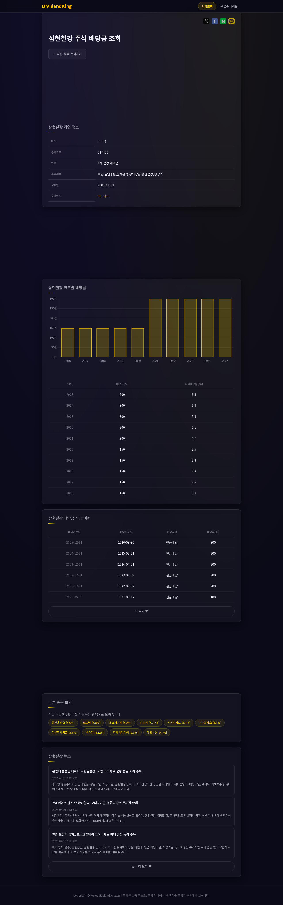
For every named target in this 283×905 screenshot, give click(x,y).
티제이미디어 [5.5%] (125, 732)
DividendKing (57, 6)
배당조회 (207, 6)
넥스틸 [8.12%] (95, 732)
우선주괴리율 (229, 6)
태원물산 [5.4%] (157, 732)
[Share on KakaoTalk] (231, 22)
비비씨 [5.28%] (149, 722)
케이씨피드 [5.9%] (178, 722)
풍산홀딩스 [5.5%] (63, 722)
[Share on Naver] (223, 22)
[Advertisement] (141, 93)
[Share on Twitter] (206, 22)
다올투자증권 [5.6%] (64, 732)
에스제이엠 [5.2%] (120, 722)
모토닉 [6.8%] (91, 722)
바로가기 (103, 196)
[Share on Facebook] (215, 22)
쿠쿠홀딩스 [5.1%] (210, 722)
